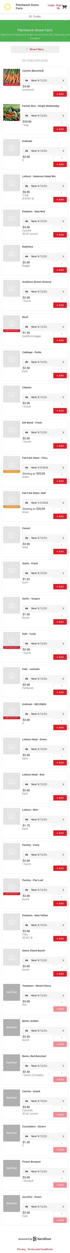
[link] (44, 80)
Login (51, 5)
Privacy (21, 1249)
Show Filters (35, 49)
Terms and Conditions (40, 1249)
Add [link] (60, 94)
